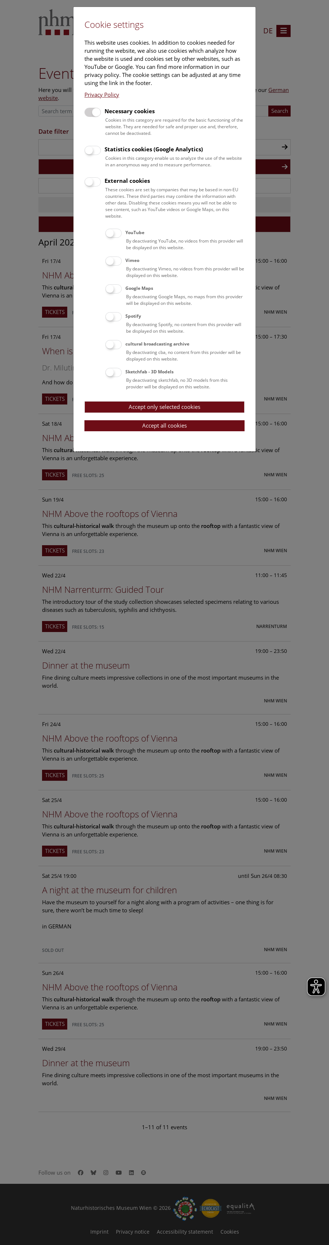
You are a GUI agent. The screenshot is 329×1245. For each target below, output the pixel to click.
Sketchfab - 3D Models (149, 372)
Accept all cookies (164, 425)
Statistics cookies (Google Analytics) (154, 149)
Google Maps (139, 288)
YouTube (134, 232)
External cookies (127, 180)
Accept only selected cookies (164, 406)
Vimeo (132, 260)
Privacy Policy (101, 94)
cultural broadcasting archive (157, 344)
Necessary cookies (130, 111)
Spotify (133, 316)
